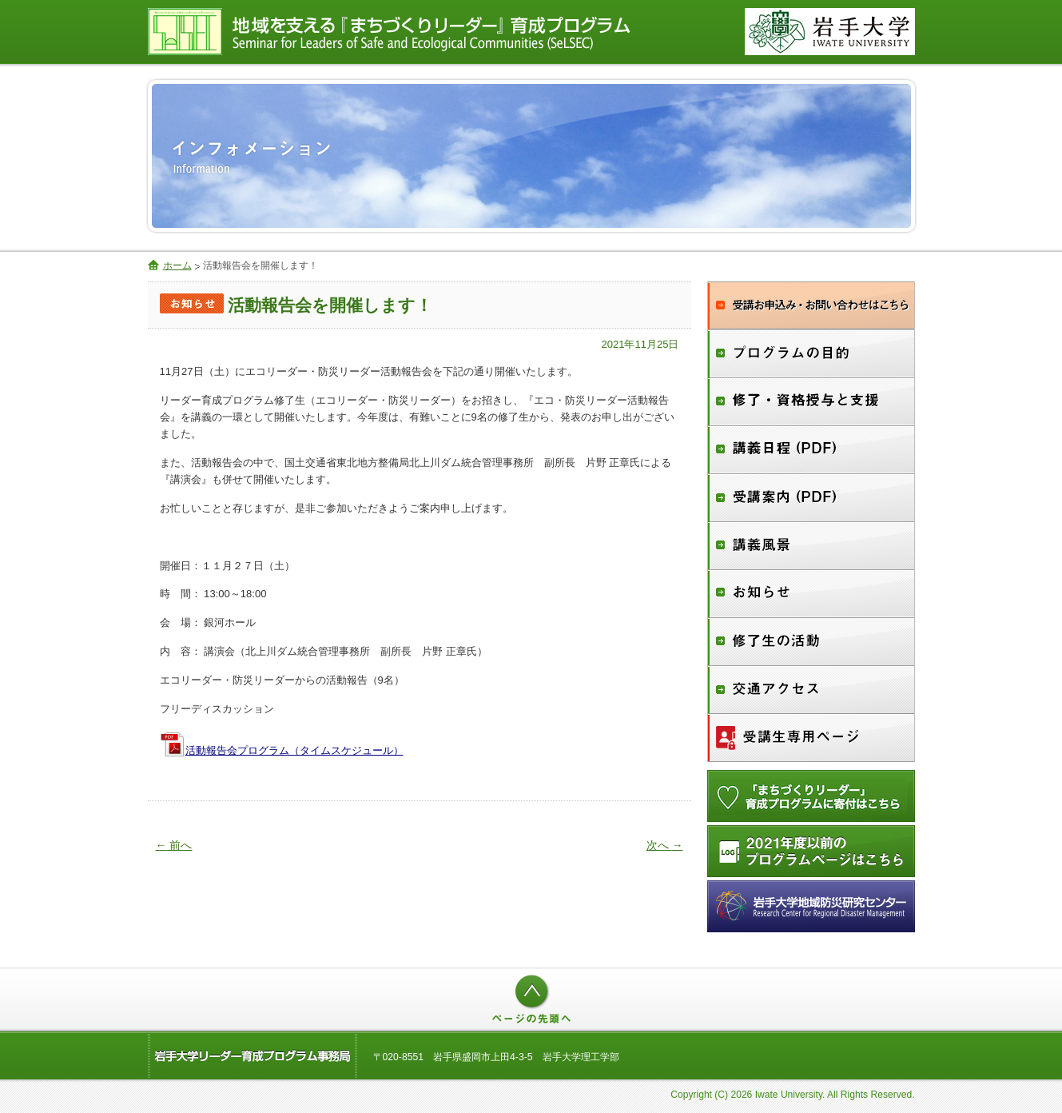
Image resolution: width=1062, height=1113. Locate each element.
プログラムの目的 (811, 353)
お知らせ (811, 594)
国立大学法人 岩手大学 (830, 31)
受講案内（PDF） (811, 498)
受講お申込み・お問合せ (811, 305)
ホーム (177, 265)
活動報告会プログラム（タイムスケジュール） (294, 750)
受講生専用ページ (811, 738)
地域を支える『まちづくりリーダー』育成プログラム (431, 32)
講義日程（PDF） (811, 450)
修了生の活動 (811, 642)
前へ (174, 845)
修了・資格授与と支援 (811, 402)
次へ (664, 845)
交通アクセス (811, 690)
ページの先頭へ (531, 999)
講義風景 (811, 546)
